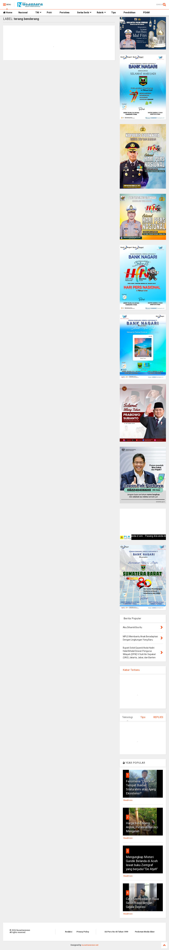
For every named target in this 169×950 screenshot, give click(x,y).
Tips (113, 12)
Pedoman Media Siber (145, 932)
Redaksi (68, 932)
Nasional (23, 12)
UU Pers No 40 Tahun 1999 (116, 932)
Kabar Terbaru (131, 669)
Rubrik (101, 12)
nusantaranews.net (90, 945)
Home (7, 12)
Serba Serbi (84, 12)
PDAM (146, 12)
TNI (38, 12)
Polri (49, 12)
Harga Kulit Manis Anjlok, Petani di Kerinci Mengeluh (142, 827)
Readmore (127, 800)
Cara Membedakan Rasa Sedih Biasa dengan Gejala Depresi (142, 903)
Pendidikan (129, 12)
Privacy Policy (83, 932)
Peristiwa (64, 12)
